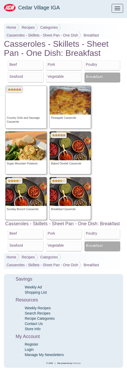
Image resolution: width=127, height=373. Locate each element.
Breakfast (91, 35)
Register (31, 344)
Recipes (28, 27)
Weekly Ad (33, 287)
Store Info (33, 329)
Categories (49, 27)
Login (29, 349)
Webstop (77, 363)
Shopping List (36, 292)
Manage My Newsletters (44, 355)
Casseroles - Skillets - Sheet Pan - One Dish (42, 35)
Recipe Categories (40, 318)
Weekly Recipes (38, 308)
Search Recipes (37, 313)
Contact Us (34, 324)
